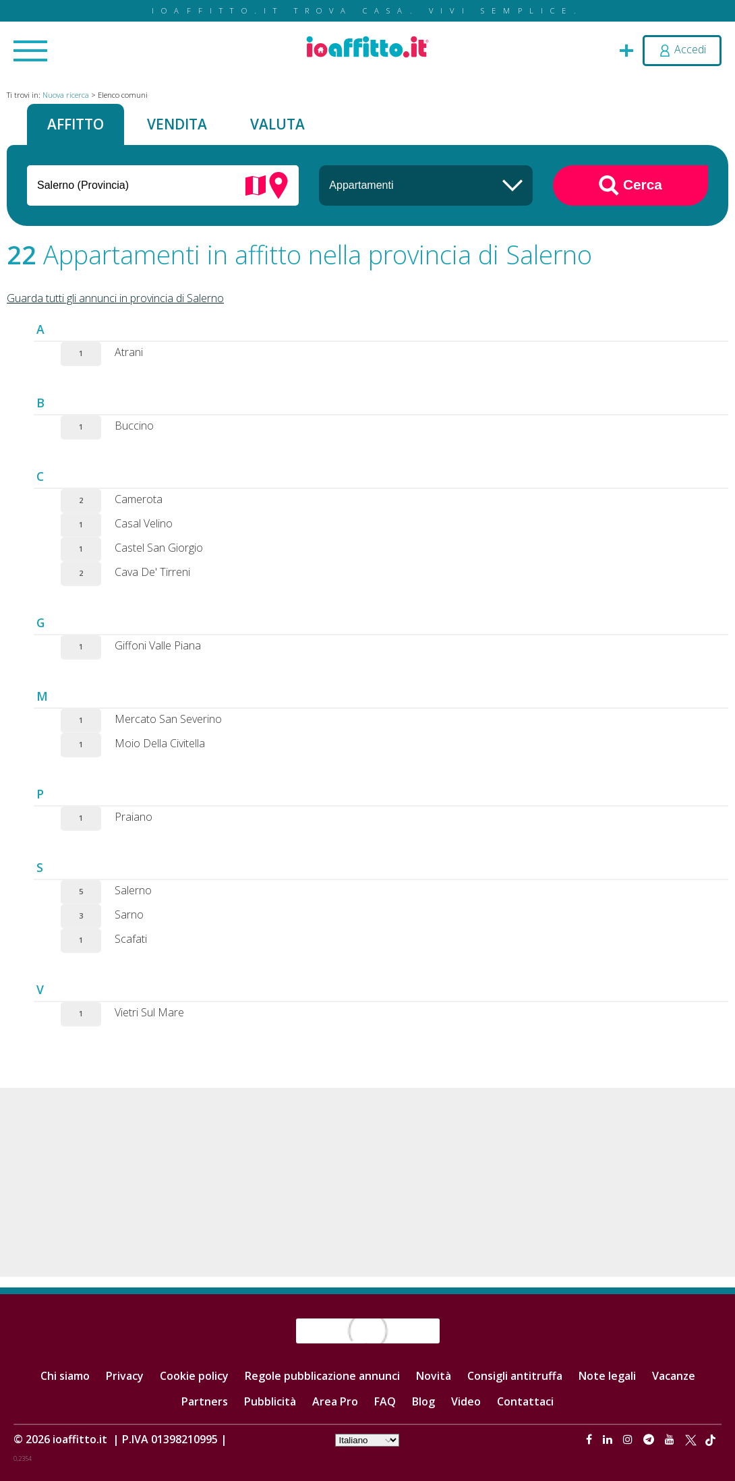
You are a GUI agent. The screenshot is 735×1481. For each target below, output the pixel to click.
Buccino (134, 425)
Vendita (177, 124)
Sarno (129, 914)
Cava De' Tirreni (152, 571)
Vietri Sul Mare (149, 1012)
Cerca (630, 185)
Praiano (133, 816)
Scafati (131, 938)
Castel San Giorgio (159, 547)
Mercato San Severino (168, 719)
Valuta (277, 124)
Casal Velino (144, 523)
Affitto (75, 124)
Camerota (139, 499)
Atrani (129, 352)
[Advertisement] (367, 1182)
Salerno (133, 890)
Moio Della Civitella (160, 743)
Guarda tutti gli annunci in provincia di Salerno (115, 298)
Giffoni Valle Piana (158, 645)
